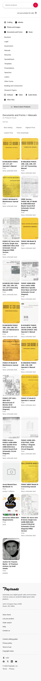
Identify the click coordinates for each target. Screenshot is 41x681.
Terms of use (7, 647)
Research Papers (10, 90)
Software (8, 95)
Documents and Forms (13, 32)
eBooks (19, 22)
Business (7, 37)
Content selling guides (10, 639)
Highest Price (30, 127)
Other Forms (8, 81)
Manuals (7, 50)
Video (19, 95)
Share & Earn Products (20, 107)
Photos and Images (12, 27)
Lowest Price (8, 133)
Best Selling (8, 127)
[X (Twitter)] (8, 661)
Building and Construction (13, 86)
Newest (19, 127)
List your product (8, 619)
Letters (6, 77)
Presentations (9, 68)
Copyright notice (8, 651)
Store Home (7, 615)
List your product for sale (27, 13)
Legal (6, 41)
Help (4, 627)
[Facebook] (4, 661)
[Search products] (35, 5)
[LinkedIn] (12, 661)
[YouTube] (16, 661)
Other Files (9, 100)
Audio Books (31, 95)
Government (8, 46)
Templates (8, 64)
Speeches (7, 72)
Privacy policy (7, 643)
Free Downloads (23, 133)
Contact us (6, 630)
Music (29, 32)
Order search (7, 623)
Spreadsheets (9, 59)
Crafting (8, 22)
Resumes (7, 55)
